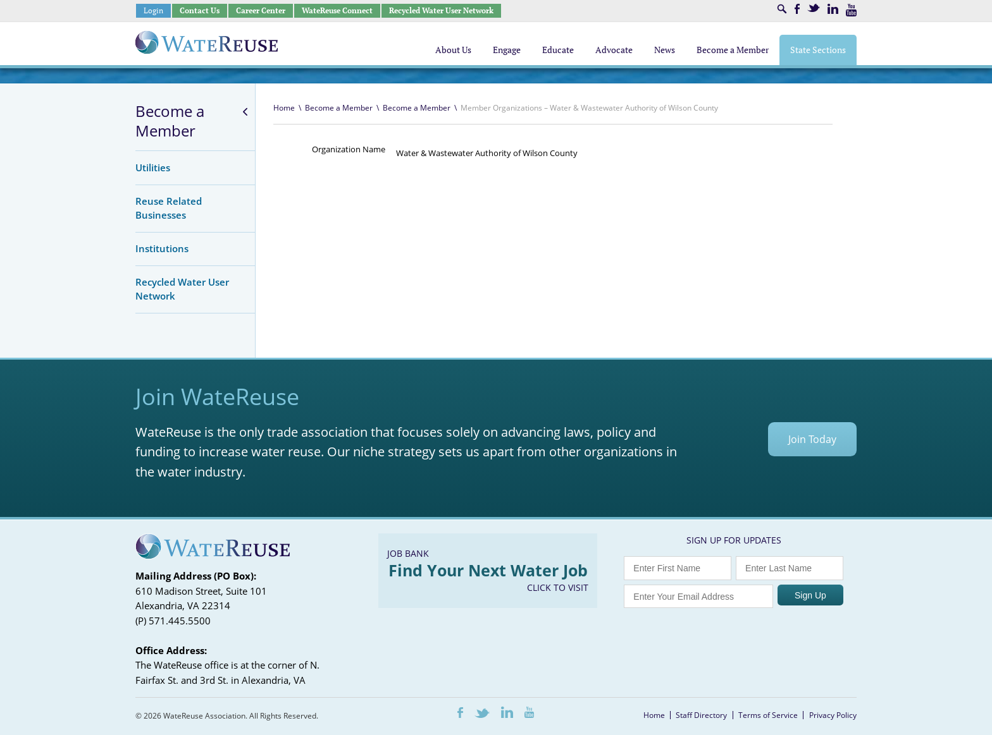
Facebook (797, 9)
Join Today (812, 439)
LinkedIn (833, 9)
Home (284, 107)
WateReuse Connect (337, 10)
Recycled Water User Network (441, 10)
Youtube (851, 10)
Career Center (260, 10)
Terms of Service (768, 715)
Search (782, 9)
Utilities (152, 167)
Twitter (813, 8)
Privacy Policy (833, 715)
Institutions (162, 248)
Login (153, 10)
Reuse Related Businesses (168, 208)
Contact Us (200, 10)
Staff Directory (701, 715)
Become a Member (169, 121)
